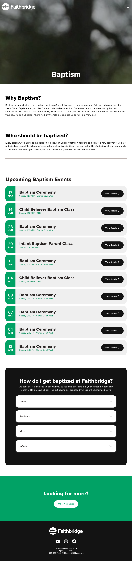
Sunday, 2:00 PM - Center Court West (36, 264)
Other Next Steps (66, 503)
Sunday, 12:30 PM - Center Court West (36, 195)
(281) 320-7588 (55, 553)
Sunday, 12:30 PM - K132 (30, 212)
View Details (112, 193)
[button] (66, 401)
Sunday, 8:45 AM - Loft (29, 247)
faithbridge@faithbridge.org (73, 553)
